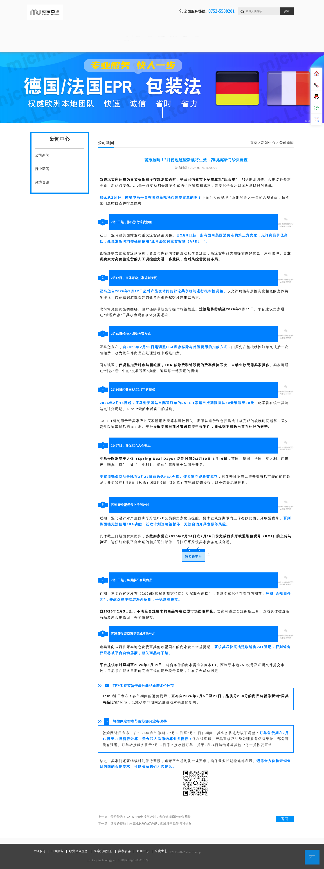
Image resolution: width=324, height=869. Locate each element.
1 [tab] (162, 112)
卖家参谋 (236, 32)
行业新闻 (42, 169)
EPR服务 (123, 32)
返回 (284, 819)
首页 (49, 32)
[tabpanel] (162, 87)
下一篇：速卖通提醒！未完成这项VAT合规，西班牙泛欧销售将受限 (145, 823)
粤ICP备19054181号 (135, 860)
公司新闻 (42, 155)
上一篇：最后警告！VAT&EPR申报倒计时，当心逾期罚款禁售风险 (144, 817)
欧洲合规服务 (161, 32)
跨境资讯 (42, 182)
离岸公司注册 (198, 32)
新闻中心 (273, 32)
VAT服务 (86, 32)
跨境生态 (49, 45)
